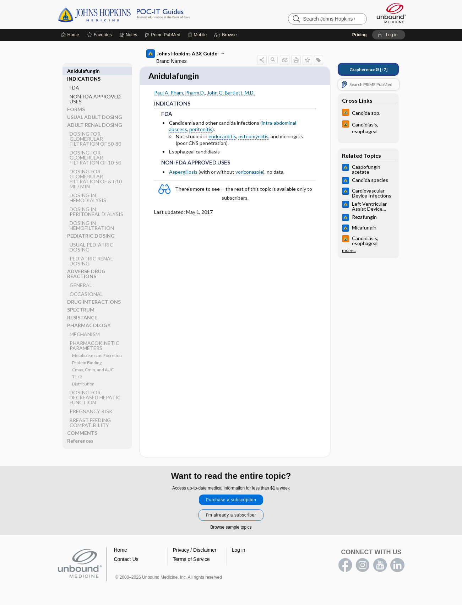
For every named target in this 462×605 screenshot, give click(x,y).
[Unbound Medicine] (391, 13)
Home (120, 550)
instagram (362, 566)
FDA (74, 80)
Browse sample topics (231, 527)
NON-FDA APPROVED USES (95, 91)
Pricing (359, 34)
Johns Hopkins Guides (146, 14)
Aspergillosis (183, 172)
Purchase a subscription (231, 500)
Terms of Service (191, 560)
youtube (380, 566)
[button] (226, 35)
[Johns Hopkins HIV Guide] (368, 113)
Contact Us (126, 560)
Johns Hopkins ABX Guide (181, 53)
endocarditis (222, 137)
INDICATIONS (83, 71)
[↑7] (368, 69)
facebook (345, 566)
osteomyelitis (253, 137)
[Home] (70, 35)
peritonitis (200, 130)
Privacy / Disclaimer (195, 550)
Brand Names (171, 61)
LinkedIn (397, 566)
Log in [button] (238, 550)
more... (349, 250)
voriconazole (249, 172)
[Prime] (162, 35)
